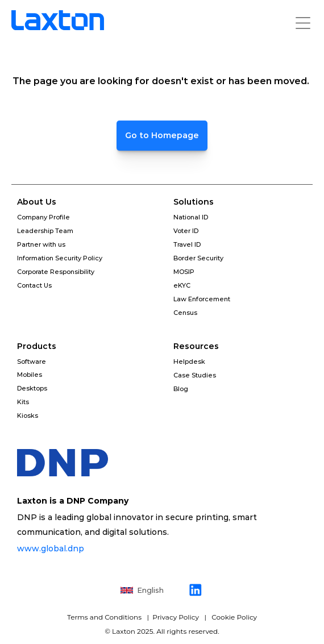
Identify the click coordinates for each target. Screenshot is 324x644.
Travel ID (187, 244)
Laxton (123, 631)
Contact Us (34, 285)
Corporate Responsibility (55, 272)
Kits (23, 402)
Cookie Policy (234, 617)
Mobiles (29, 375)
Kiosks (27, 415)
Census (185, 313)
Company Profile (43, 217)
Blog (180, 389)
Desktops (32, 388)
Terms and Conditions (105, 617)
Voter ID (185, 231)
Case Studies (194, 375)
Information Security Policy (59, 258)
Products (36, 346)
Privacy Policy (175, 617)
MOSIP (183, 272)
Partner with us (41, 244)
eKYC (181, 285)
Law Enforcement (201, 299)
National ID (190, 217)
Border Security (198, 258)
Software (31, 361)
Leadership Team (45, 231)
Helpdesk (189, 361)
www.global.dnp (51, 548)
